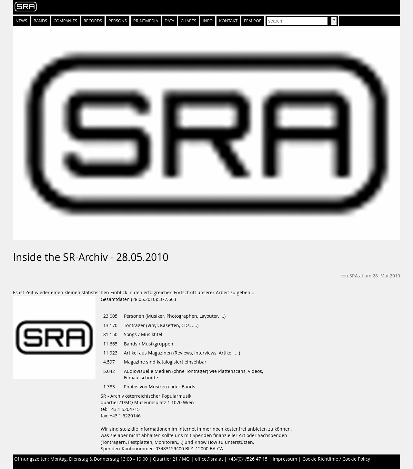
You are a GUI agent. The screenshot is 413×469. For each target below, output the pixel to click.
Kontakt (228, 21)
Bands (40, 21)
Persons (117, 21)
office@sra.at (209, 459)
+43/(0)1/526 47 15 (247, 459)
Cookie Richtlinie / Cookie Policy (336, 459)
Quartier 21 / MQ (171, 459)
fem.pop (253, 21)
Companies (65, 21)
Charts (188, 21)
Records (93, 21)
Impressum (285, 459)
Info (208, 21)
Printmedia (145, 21)
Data (169, 21)
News (21, 21)
